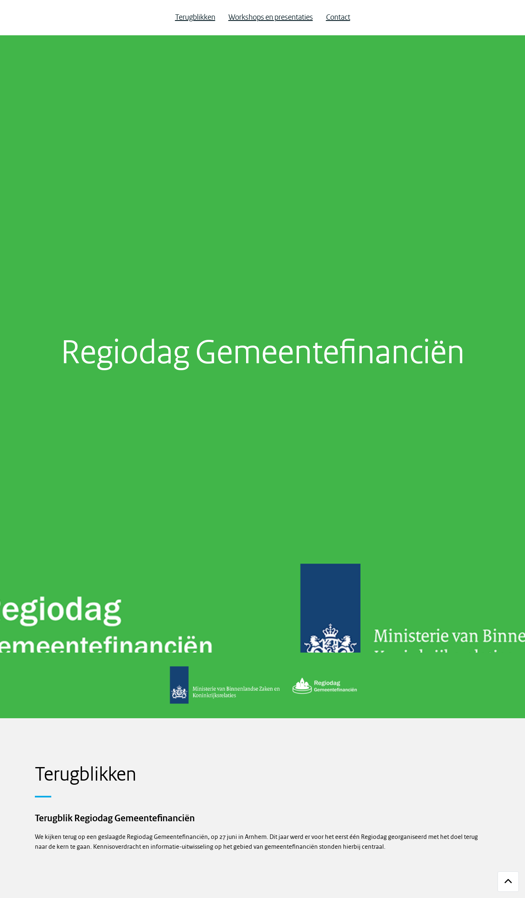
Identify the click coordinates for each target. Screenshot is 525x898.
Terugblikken (195, 18)
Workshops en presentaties (270, 18)
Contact (338, 18)
